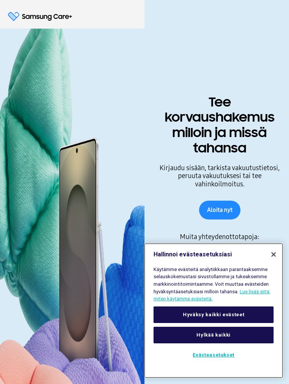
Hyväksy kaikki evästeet (213, 314)
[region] (213, 310)
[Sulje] (273, 254)
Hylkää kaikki (213, 335)
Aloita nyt (220, 209)
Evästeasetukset (213, 355)
